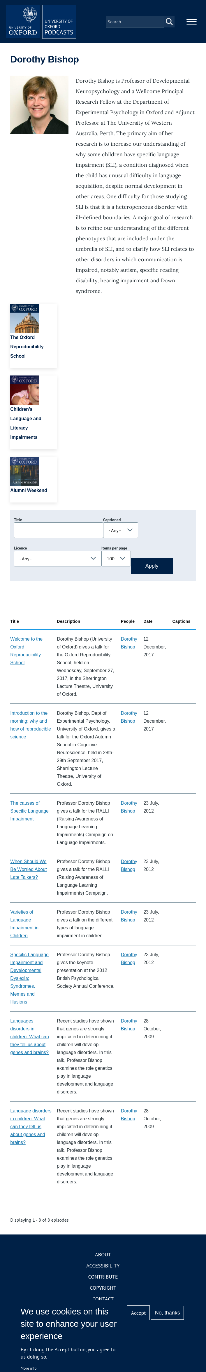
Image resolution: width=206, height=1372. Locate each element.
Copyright (103, 1287)
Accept (138, 1313)
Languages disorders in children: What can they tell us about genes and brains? (29, 1036)
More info (29, 1368)
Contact (103, 1299)
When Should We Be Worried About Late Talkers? (28, 869)
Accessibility (102, 1265)
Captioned (112, 519)
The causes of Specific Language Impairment (29, 811)
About (103, 1254)
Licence (20, 548)
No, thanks (167, 1313)
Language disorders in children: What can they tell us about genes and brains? (30, 1126)
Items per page (114, 548)
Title (18, 519)
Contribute (103, 1276)
